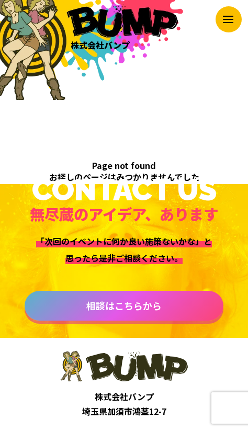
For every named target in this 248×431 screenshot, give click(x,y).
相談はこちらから (124, 305)
